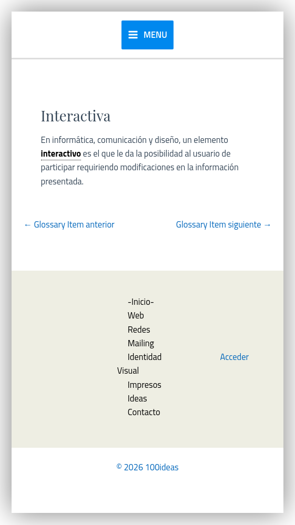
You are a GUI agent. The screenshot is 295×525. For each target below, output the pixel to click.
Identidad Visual (139, 363)
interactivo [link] (61, 153)
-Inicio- (141, 301)
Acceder (234, 356)
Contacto (144, 411)
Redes (139, 329)
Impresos (144, 384)
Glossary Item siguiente (224, 224)
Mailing (141, 342)
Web (136, 315)
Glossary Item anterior (68, 224)
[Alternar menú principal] (147, 34)
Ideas (137, 398)
